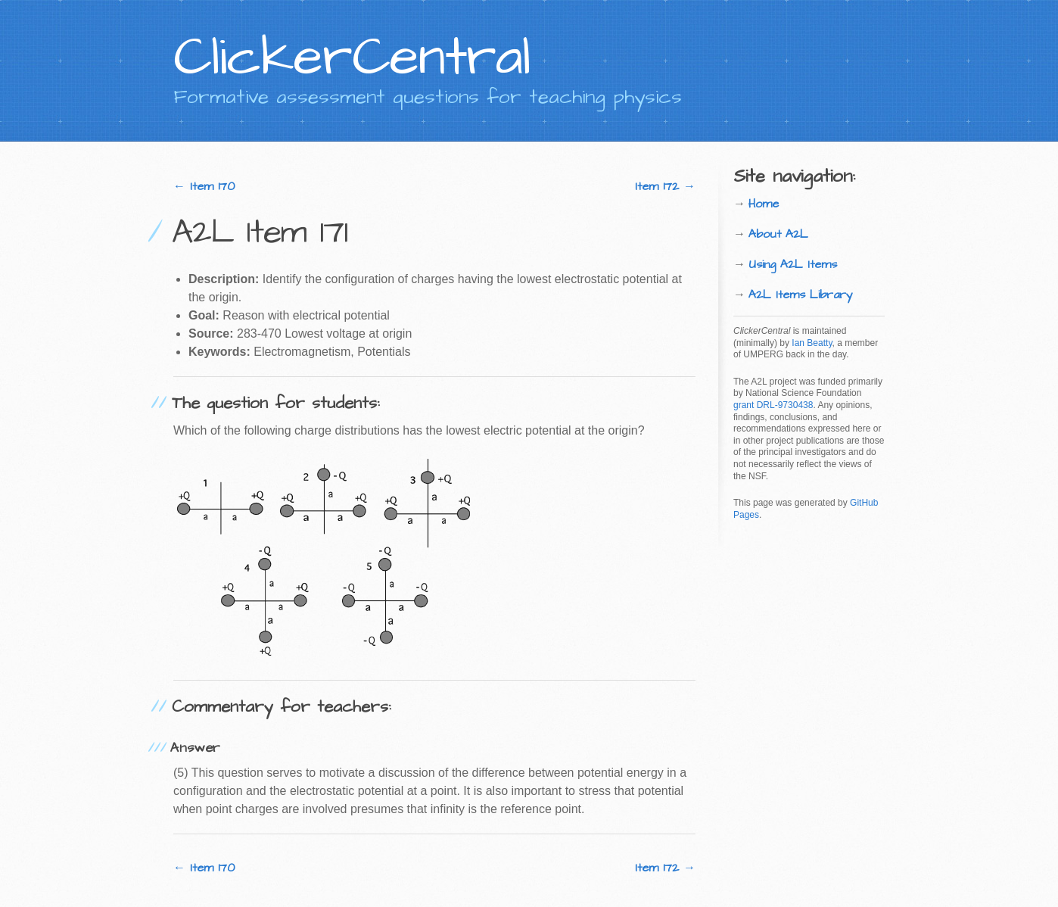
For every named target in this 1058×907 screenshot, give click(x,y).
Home (763, 203)
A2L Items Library (800, 294)
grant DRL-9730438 (773, 405)
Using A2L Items (792, 264)
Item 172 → (665, 186)
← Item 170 (204, 186)
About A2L (778, 234)
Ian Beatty (812, 343)
